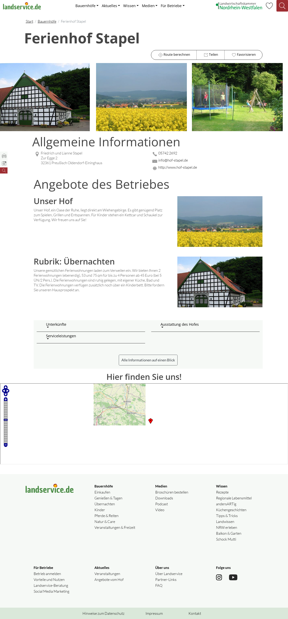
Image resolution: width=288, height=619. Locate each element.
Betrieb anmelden (47, 573)
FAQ (158, 585)
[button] (94, 326)
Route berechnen (173, 55)
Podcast (161, 504)
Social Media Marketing (51, 591)
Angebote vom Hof (109, 579)
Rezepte (222, 492)
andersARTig (226, 504)
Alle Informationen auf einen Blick (148, 360)
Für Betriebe (171, 5)
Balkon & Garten (228, 533)
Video (159, 510)
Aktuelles (109, 5)
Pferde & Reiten (106, 515)
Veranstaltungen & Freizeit (114, 527)
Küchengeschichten (231, 510)
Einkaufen (102, 492)
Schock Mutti (226, 539)
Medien (148, 5)
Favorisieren (243, 55)
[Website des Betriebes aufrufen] (207, 168)
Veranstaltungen (107, 573)
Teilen (210, 55)
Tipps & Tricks (227, 515)
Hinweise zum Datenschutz (103, 613)
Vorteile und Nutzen (49, 579)
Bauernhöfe (85, 5)
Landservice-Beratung (51, 585)
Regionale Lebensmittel (234, 498)
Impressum (154, 613)
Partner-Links (166, 579)
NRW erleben (226, 527)
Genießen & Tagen (108, 498)
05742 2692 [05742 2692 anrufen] (167, 153)
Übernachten (104, 504)
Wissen (129, 5)
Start (29, 21)
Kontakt (194, 613)
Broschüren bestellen (171, 492)
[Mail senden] (207, 161)
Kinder (99, 510)
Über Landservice (168, 573)
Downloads (164, 498)
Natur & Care (104, 521)
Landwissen (225, 521)
